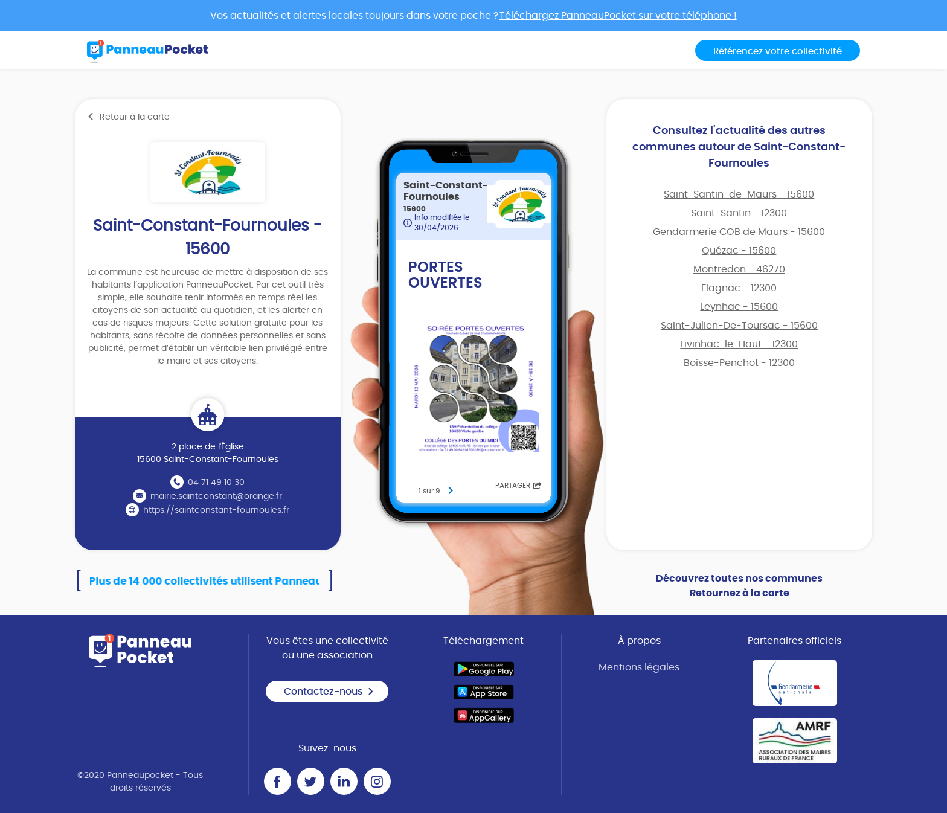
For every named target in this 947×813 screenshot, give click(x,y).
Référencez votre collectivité (777, 51)
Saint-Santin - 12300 (739, 213)
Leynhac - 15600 (739, 307)
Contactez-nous (329, 691)
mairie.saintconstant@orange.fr (216, 496)
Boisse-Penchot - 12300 (739, 363)
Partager (518, 485)
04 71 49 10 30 (216, 482)
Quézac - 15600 (739, 250)
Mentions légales (639, 667)
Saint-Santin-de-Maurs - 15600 (739, 194)
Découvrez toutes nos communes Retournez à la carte (739, 586)
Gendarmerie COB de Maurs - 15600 (739, 232)
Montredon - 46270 (739, 269)
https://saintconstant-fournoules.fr (216, 510)
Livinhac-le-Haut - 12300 (739, 344)
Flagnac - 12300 (739, 288)
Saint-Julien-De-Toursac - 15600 (739, 325)
